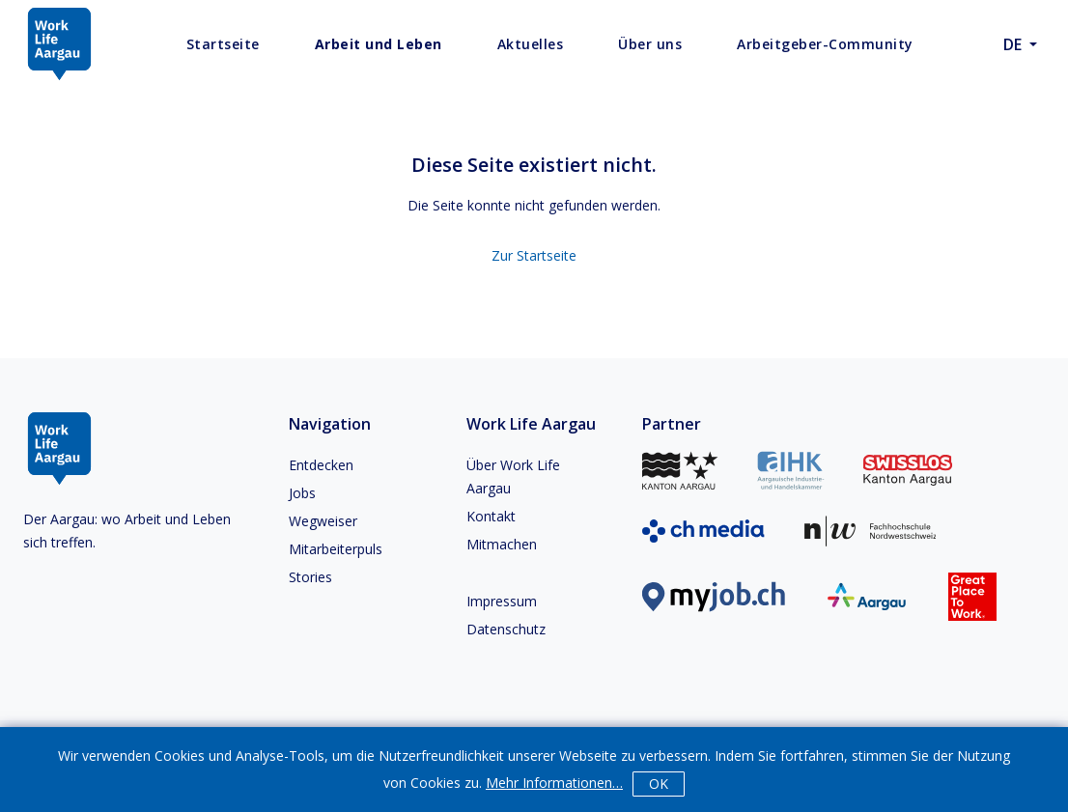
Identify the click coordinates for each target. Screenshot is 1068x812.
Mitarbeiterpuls (335, 549)
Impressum (501, 601)
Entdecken (321, 465)
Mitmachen (501, 544)
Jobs (302, 493)
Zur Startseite (534, 255)
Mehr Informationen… (554, 782)
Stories (310, 577)
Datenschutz (506, 629)
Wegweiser (323, 521)
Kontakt (491, 516)
